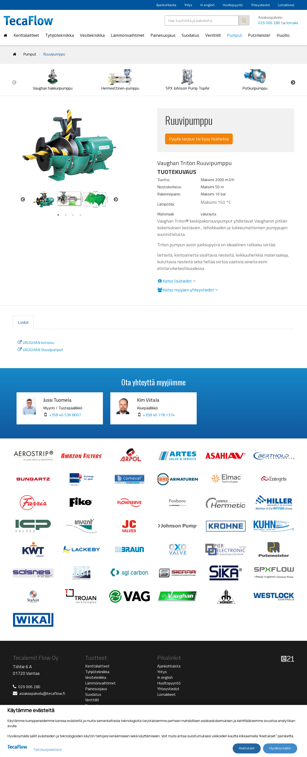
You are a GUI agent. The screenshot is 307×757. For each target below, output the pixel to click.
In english (207, 4)
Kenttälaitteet (26, 35)
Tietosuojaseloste (47, 749)
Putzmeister (259, 35)
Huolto (283, 35)
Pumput (234, 35)
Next (292, 82)
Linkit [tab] (23, 322)
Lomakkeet (286, 4)
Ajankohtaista (166, 4)
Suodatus (190, 35)
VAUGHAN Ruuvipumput (40, 350)
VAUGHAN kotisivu (36, 342)
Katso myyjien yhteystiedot (187, 290)
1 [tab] (58, 215)
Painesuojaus (163, 35)
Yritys (188, 4)
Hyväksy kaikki (280, 748)
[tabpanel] (44, 199)
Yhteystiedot (260, 4)
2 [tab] (65, 215)
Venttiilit (213, 35)
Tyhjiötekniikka (59, 35)
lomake (292, 23)
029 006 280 (269, 23)
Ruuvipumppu (54, 54)
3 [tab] (73, 215)
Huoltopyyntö (233, 4)
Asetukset (246, 748)
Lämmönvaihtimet (127, 35)
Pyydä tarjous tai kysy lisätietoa (199, 138)
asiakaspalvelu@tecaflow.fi (42, 693)
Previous (14, 82)
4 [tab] (80, 215)
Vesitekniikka (92, 35)
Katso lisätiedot (176, 281)
